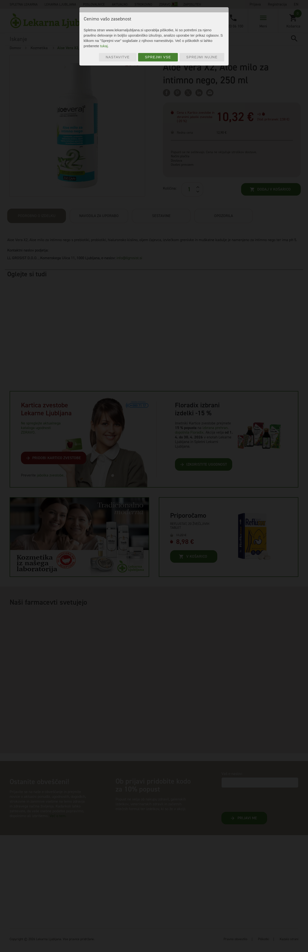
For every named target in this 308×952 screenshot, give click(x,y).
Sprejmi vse (158, 57)
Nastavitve (118, 57)
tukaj (104, 46)
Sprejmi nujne (202, 57)
